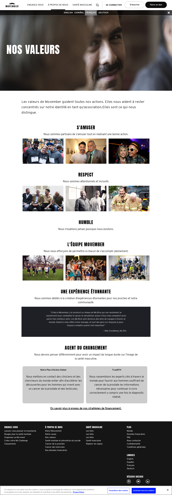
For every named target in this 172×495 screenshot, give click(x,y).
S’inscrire (134, 5)
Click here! (129, 481)
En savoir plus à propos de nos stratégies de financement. (85, 408)
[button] (98, 5)
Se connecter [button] (114, 5)
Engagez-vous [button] (35, 5)
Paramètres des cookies (118, 491)
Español (79, 13)
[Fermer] (168, 490)
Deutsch (103, 13)
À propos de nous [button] (58, 5)
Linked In (148, 481)
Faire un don (156, 5)
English (68, 13)
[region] (86, 490)
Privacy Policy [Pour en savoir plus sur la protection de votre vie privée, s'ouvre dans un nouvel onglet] (78, 492)
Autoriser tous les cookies (143, 491)
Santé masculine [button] (82, 5)
